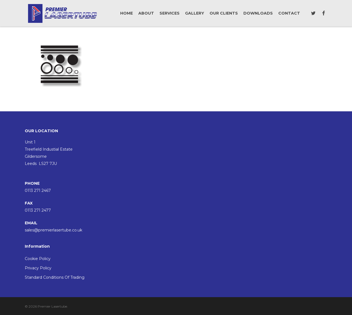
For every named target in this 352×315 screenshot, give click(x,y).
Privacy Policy (38, 268)
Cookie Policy (38, 258)
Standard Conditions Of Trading (54, 277)
